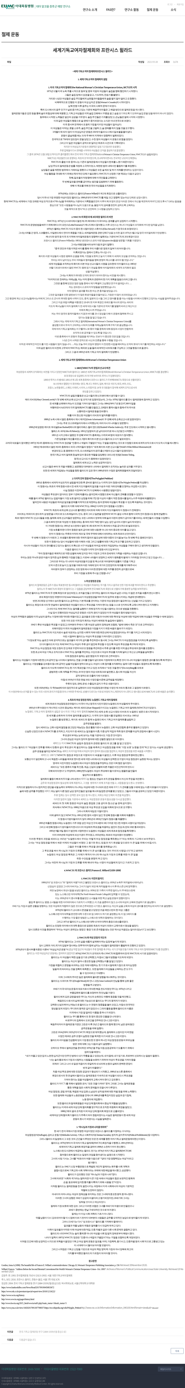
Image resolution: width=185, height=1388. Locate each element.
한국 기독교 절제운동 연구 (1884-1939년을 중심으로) (42, 1331)
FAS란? (110, 9)
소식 (173, 9)
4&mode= (120, 1308)
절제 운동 (152, 9)
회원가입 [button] (180, 4)
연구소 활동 (132, 9)
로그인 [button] (169, 4)
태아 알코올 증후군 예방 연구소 (53, 6)
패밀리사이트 (165, 1369)
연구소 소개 (90, 9)
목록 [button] (177, 1351)
